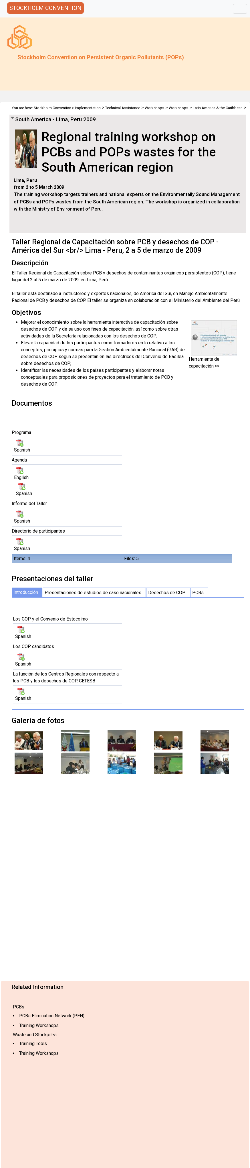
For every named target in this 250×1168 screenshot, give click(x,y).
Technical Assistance (122, 108)
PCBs (18, 1007)
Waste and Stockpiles (35, 1034)
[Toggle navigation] (240, 9)
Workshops (154, 108)
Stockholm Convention (52, 108)
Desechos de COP (166, 592)
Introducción (25, 592)
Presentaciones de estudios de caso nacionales (93, 592)
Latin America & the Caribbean (218, 108)
